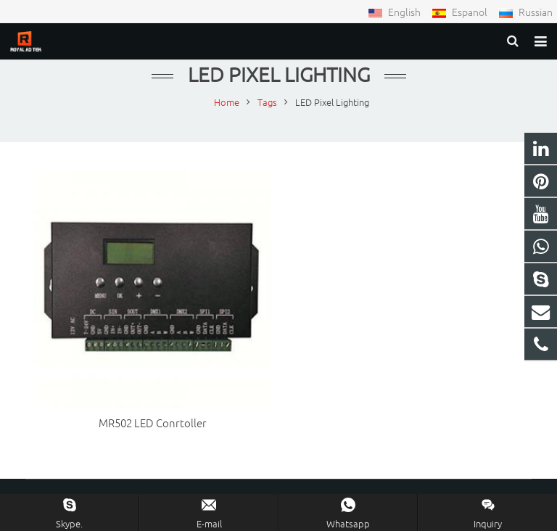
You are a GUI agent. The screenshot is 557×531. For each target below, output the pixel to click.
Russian (525, 11)
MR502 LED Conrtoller (153, 422)
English (395, 11)
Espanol (461, 11)
